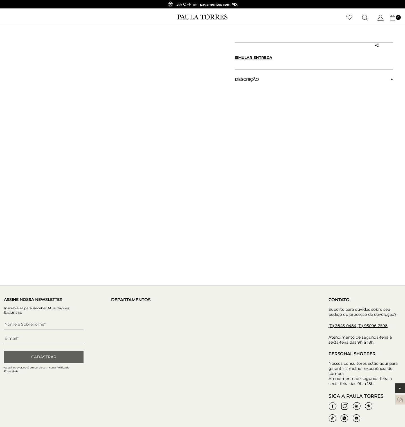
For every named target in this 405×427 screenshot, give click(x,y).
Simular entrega (253, 57)
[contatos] (400, 399)
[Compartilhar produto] (376, 45)
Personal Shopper (351, 353)
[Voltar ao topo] (400, 388)
